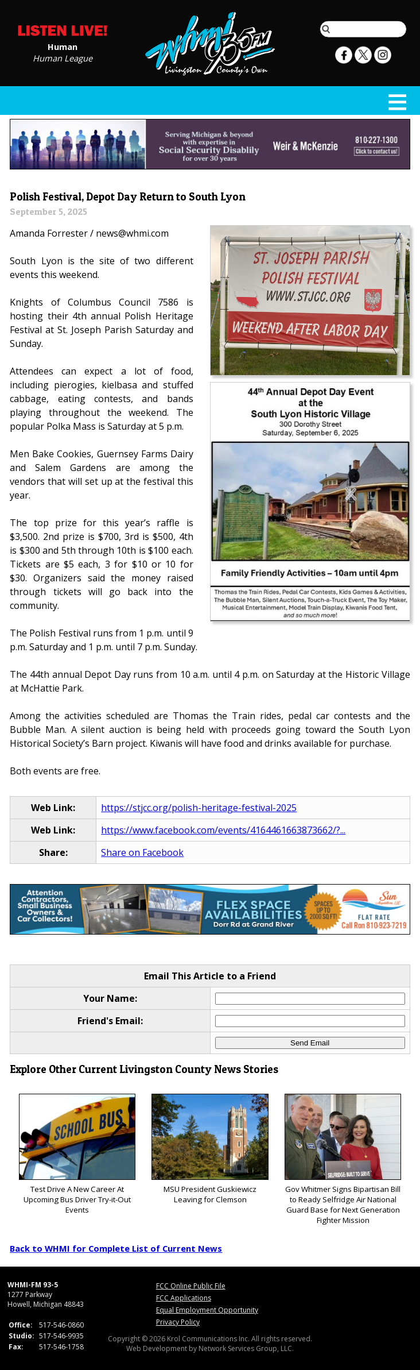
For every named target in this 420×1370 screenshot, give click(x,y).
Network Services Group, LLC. (246, 1348)
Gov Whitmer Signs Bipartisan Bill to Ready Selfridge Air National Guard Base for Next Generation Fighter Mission (343, 1159)
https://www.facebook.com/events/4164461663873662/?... (223, 830)
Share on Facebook (142, 852)
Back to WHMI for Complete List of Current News (116, 1248)
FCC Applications (183, 1298)
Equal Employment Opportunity (207, 1310)
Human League (62, 57)
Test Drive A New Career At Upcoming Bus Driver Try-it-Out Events (77, 1154)
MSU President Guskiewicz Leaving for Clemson (209, 1149)
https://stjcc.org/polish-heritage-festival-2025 (199, 807)
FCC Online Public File (190, 1286)
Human (62, 46)
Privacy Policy (178, 1322)
